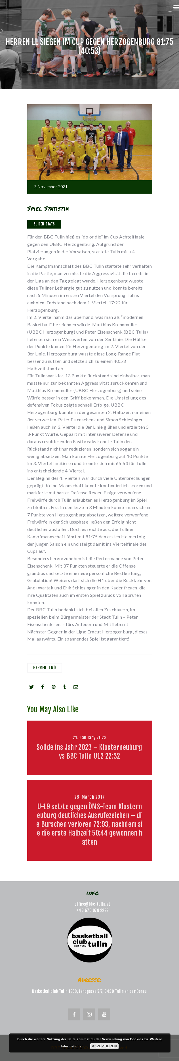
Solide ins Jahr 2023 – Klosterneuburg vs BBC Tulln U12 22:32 (89, 751)
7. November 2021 (51, 186)
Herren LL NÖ (44, 667)
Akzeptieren (104, 1046)
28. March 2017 (89, 797)
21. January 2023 (89, 737)
